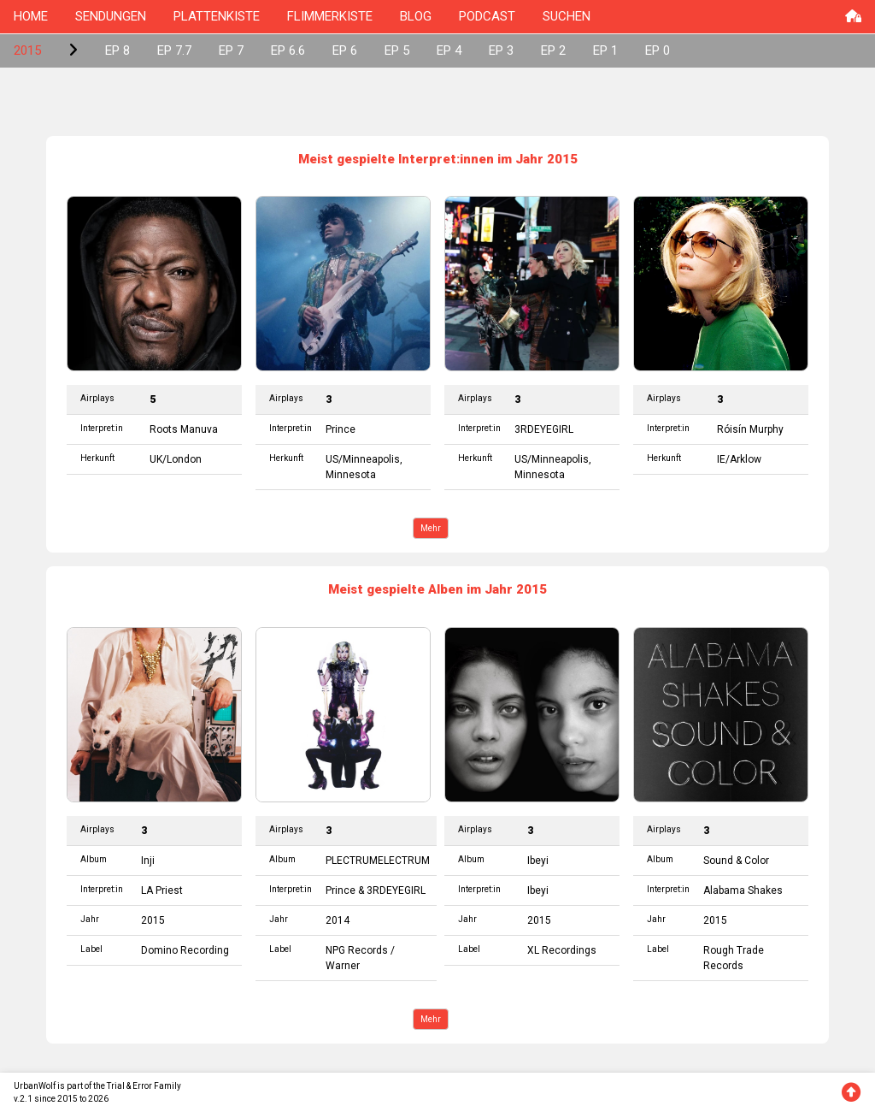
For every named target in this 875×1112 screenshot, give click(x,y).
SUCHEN (566, 16)
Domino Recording (185, 950)
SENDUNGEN (110, 16)
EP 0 (657, 50)
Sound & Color (736, 861)
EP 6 (344, 50)
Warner (343, 966)
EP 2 (553, 50)
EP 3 (501, 50)
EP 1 (605, 50)
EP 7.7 (174, 50)
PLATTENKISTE (216, 16)
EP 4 (449, 50)
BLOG (416, 16)
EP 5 (397, 50)
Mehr (430, 528)
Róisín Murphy (750, 429)
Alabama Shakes (743, 890)
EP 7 (231, 50)
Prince (340, 429)
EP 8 (117, 50)
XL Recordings (561, 950)
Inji (148, 861)
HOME (31, 16)
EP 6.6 (288, 50)
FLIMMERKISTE (330, 16)
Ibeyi (538, 861)
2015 (27, 50)
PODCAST (487, 16)
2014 (337, 920)
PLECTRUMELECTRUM (378, 861)
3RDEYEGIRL (543, 429)
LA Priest (162, 890)
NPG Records (357, 950)
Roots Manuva (184, 429)
